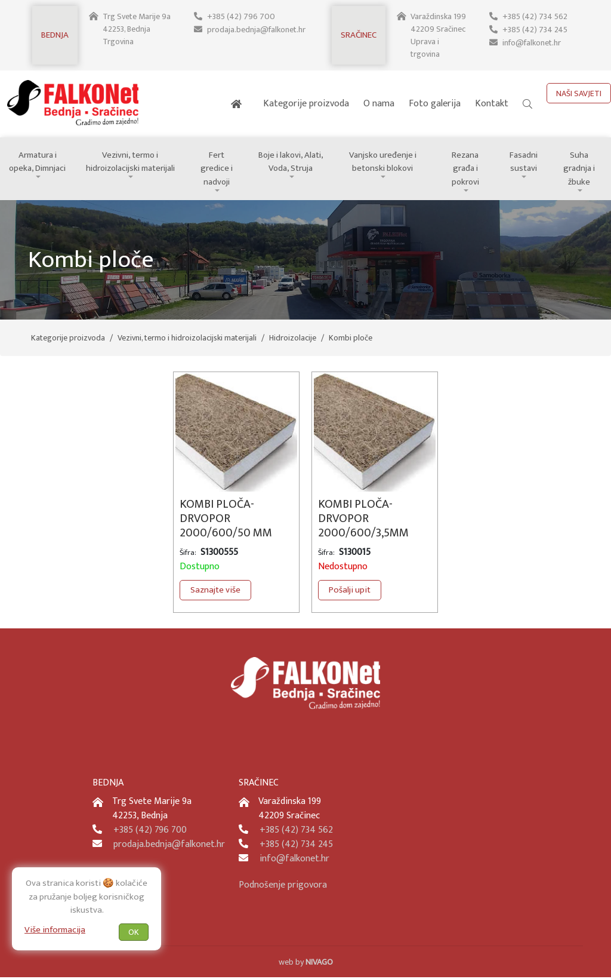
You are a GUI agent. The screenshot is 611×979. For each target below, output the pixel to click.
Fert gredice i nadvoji (219, 162)
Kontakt (491, 104)
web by (306, 964)
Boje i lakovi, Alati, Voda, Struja (293, 162)
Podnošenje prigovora (283, 887)
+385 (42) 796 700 (240, 16)
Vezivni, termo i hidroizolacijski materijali (132, 162)
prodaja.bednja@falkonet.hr (256, 29)
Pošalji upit (350, 591)
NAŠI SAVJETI (578, 93)
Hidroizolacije (292, 339)
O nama (378, 104)
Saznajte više (215, 591)
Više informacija (54, 929)
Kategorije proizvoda (306, 104)
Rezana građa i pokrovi (467, 169)
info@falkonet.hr (531, 41)
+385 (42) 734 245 (534, 29)
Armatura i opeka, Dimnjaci (38, 162)
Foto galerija (435, 104)
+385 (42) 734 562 (534, 16)
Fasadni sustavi (526, 162)
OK (133, 931)
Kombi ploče (350, 339)
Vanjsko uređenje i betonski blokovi (384, 162)
